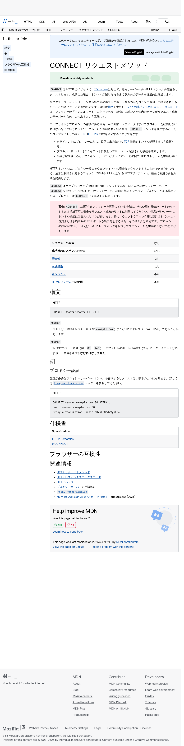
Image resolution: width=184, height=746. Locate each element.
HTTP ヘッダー (66, 482)
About (76, 683)
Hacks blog (152, 714)
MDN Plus (79, 708)
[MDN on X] (17, 704)
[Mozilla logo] (14, 727)
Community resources (122, 690)
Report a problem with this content (112, 546)
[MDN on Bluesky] (11, 704)
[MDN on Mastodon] (23, 704)
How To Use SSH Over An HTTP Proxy (82, 496)
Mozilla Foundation (79, 735)
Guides (149, 696)
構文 (110, 107)
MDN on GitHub (119, 708)
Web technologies (156, 683)
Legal (97, 728)
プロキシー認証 (65, 370)
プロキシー (101, 89)
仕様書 (8, 59)
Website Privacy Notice (43, 728)
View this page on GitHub (68, 546)
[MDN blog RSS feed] (30, 704)
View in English (133, 52)
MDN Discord (117, 702)
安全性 (56, 258)
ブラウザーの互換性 (16, 64)
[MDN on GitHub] (5, 704)
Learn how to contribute (68, 531)
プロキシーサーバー (69, 487)
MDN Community (119, 683)
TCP (126, 141)
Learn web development (160, 690)
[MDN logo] (10, 676)
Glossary (150, 708)
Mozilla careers (83, 696)
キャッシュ (59, 274)
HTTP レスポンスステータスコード (79, 477)
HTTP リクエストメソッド (73, 472)
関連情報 (10, 70)
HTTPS (93, 134)
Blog (148, 21)
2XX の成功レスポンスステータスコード (153, 107)
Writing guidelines (119, 696)
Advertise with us (83, 702)
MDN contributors (127, 542)
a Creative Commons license (150, 740)
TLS (83, 134)
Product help (81, 714)
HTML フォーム (62, 282)
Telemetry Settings (76, 728)
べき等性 (57, 266)
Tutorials (150, 702)
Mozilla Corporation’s (22, 735)
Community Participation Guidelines (129, 728)
